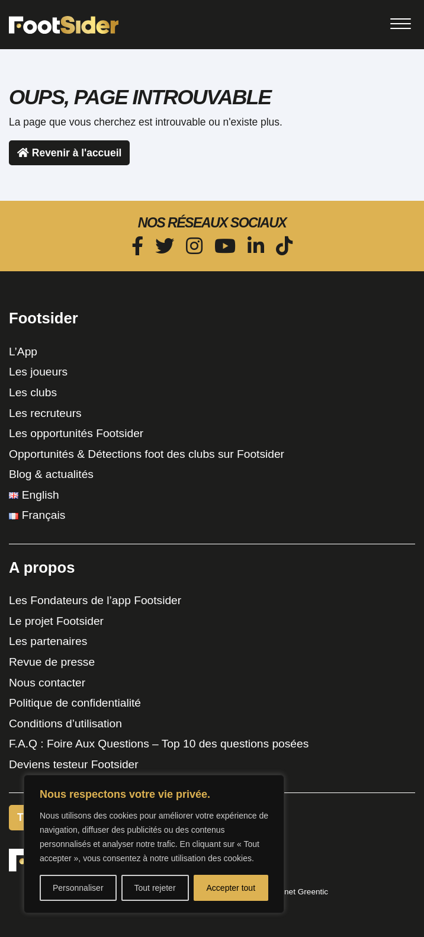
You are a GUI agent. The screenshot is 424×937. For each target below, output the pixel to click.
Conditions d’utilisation (65, 723)
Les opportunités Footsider (76, 433)
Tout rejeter (155, 888)
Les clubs (33, 392)
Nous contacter (47, 682)
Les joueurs (38, 371)
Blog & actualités (51, 474)
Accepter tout (231, 888)
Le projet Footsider (56, 621)
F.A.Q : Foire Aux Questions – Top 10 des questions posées (159, 743)
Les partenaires (48, 641)
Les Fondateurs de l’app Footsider (95, 600)
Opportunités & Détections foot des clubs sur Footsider (146, 454)
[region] (154, 844)
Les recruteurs (45, 413)
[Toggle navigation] (400, 23)
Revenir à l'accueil (69, 153)
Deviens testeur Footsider (74, 764)
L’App (23, 351)
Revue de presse (52, 662)
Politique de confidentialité (75, 703)
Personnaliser (78, 888)
